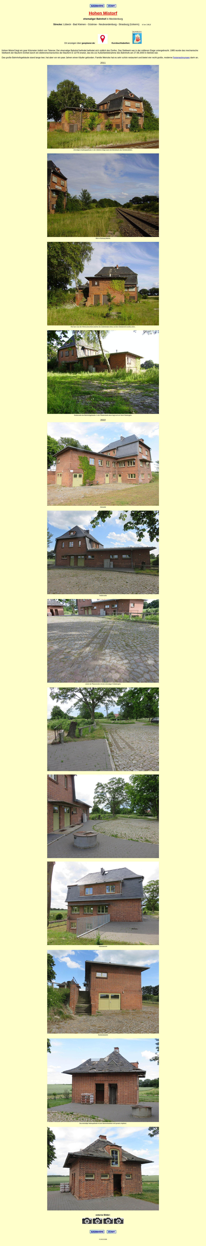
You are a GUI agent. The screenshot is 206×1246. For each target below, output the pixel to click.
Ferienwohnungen (181, 57)
